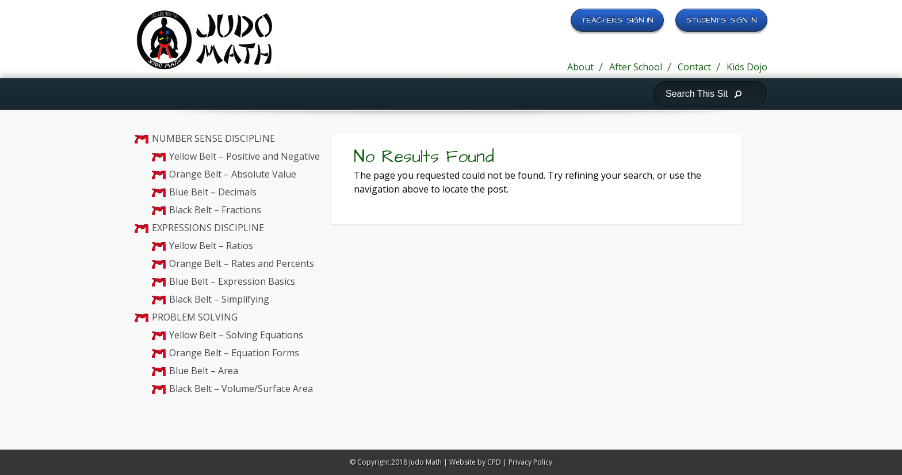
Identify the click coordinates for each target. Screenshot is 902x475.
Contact (694, 67)
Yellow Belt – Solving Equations (236, 335)
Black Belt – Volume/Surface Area (241, 388)
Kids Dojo (747, 67)
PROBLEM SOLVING (195, 317)
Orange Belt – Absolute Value (232, 174)
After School (635, 67)
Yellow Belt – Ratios (211, 245)
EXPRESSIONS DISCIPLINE (208, 227)
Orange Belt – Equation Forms (234, 352)
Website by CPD (475, 462)
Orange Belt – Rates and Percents (241, 263)
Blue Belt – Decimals (213, 192)
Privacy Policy (530, 462)
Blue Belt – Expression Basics (232, 281)
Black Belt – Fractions (215, 209)
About (580, 67)
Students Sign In (721, 20)
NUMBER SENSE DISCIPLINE (213, 138)
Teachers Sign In (617, 20)
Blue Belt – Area (203, 370)
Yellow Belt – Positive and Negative (244, 156)
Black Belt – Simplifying (219, 299)
